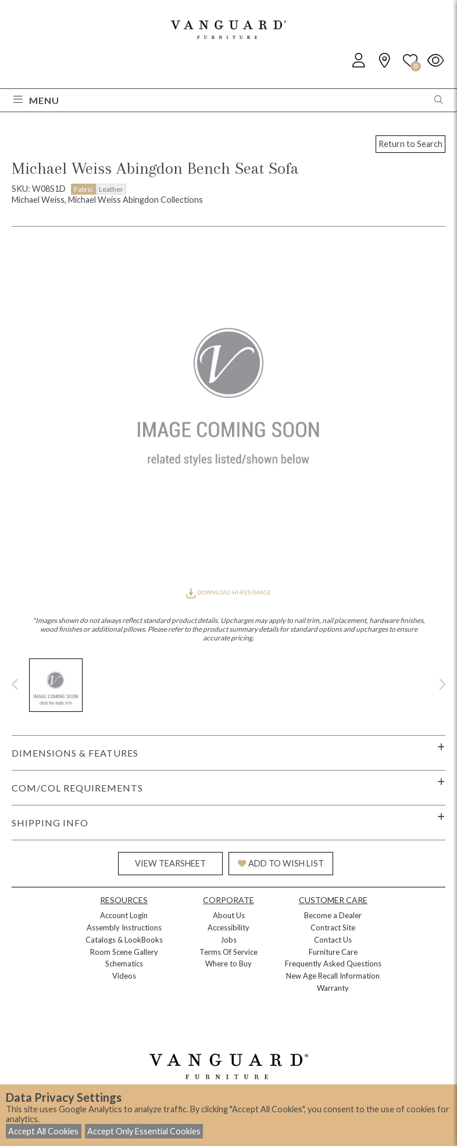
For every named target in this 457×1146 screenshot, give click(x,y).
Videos (124, 975)
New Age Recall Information (333, 975)
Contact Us (333, 939)
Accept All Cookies (43, 1131)
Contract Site (332, 927)
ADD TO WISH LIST (281, 863)
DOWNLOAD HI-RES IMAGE (228, 592)
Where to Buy (228, 963)
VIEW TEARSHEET (170, 863)
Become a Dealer (333, 915)
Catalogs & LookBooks (124, 939)
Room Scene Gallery (124, 952)
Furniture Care (333, 952)
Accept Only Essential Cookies (144, 1131)
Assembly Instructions (124, 927)
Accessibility (228, 927)
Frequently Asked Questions (333, 963)
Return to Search (410, 144)
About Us (229, 915)
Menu (36, 100)
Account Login (124, 915)
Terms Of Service (228, 952)
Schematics (124, 963)
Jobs (228, 939)
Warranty (333, 988)
